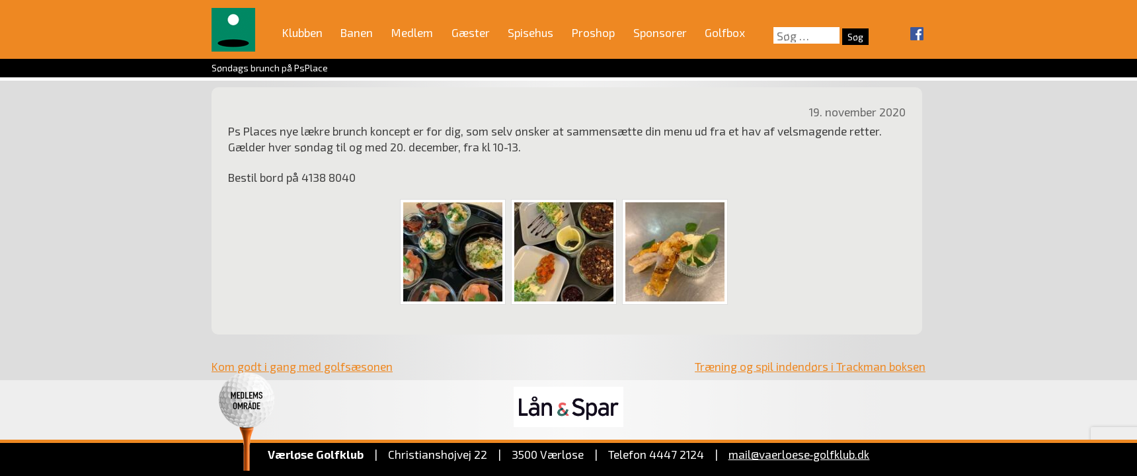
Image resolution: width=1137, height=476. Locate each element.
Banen (356, 32)
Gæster (470, 32)
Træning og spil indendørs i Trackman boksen (810, 366)
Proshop (593, 32)
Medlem (412, 32)
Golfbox (725, 32)
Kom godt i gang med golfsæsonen (302, 366)
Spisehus (530, 32)
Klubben (302, 32)
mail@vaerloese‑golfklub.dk (799, 454)
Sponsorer (660, 32)
